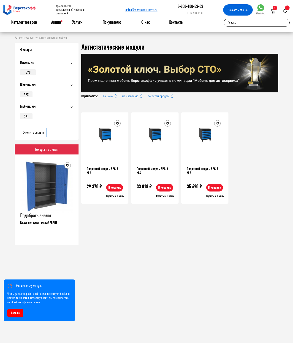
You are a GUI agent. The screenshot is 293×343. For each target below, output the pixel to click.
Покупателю (112, 22)
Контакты (176, 22)
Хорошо (15, 313)
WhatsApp (260, 9)
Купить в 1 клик (115, 196)
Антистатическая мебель (53, 38)
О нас (145, 22)
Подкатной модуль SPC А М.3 (102, 171)
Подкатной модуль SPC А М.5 (202, 171)
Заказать (238, 10)
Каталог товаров (24, 22)
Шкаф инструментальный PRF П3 (38, 223)
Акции (56, 22)
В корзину (114, 187)
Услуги (77, 22)
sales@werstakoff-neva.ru (141, 10)
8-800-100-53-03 (190, 6)
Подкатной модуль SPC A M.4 (152, 171)
